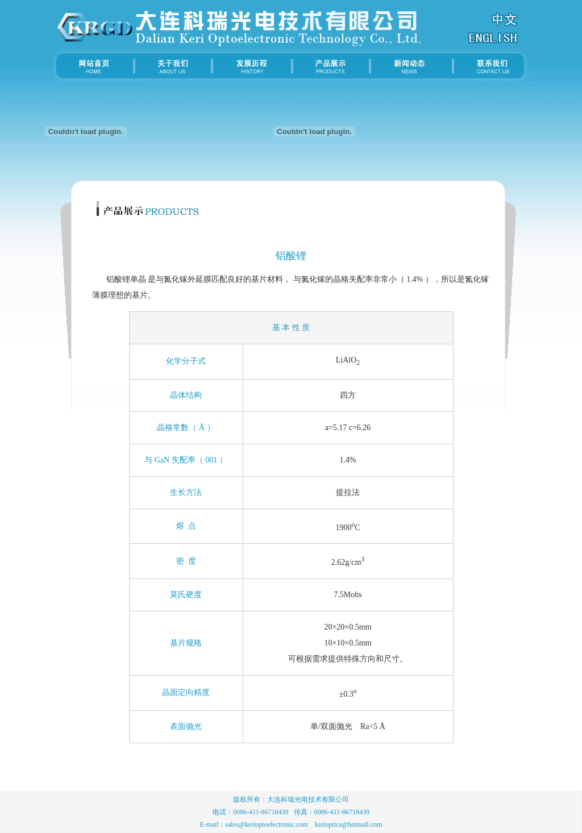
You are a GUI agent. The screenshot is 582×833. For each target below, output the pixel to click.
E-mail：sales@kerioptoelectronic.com (254, 824)
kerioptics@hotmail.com (349, 824)
